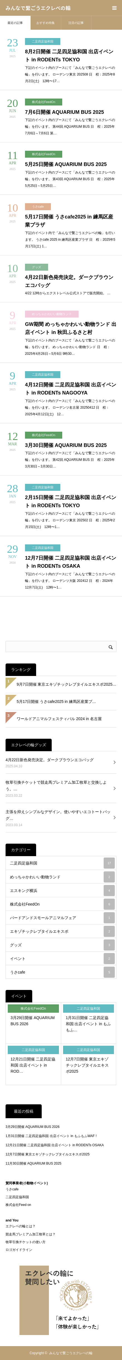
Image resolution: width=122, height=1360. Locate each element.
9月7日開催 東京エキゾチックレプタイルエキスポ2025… (66, 684)
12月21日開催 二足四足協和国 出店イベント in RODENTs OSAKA (55, 1145)
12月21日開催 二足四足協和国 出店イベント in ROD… (33, 1065)
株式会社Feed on (18, 1205)
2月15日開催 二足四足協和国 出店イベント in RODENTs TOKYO (70, 501)
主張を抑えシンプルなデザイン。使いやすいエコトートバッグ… (58, 815)
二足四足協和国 (42, 41)
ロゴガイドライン (19, 1250)
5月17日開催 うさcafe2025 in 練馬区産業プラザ (69, 221)
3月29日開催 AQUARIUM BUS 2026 (33, 1020)
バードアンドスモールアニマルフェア (62, 917)
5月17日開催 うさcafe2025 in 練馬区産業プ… (56, 701)
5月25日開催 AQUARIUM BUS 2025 (66, 164)
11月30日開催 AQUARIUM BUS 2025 (33, 1163)
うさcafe (38, 206)
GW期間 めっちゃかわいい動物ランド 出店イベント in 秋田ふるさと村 (70, 328)
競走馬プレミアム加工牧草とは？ (31, 1234)
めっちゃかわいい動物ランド (52, 314)
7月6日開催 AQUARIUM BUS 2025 (64, 112)
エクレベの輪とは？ (21, 1226)
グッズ (36, 267)
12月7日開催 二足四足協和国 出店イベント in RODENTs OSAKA (70, 562)
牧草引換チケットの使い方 (26, 1242)
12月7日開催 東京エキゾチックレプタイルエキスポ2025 (87, 1065)
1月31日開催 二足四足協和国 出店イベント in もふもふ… (88, 1023)
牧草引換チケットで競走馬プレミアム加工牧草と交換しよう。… (56, 785)
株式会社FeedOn (43, 102)
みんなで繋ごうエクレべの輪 (38, 7)
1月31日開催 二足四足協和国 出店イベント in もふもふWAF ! (51, 1136)
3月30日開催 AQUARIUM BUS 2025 (66, 445)
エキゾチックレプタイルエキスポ (62, 931)
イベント (62, 958)
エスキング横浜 (62, 890)
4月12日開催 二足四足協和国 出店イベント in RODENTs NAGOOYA (70, 389)
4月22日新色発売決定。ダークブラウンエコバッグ (69, 281)
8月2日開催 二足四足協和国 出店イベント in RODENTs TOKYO (69, 55)
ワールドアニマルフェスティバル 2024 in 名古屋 (59, 719)
